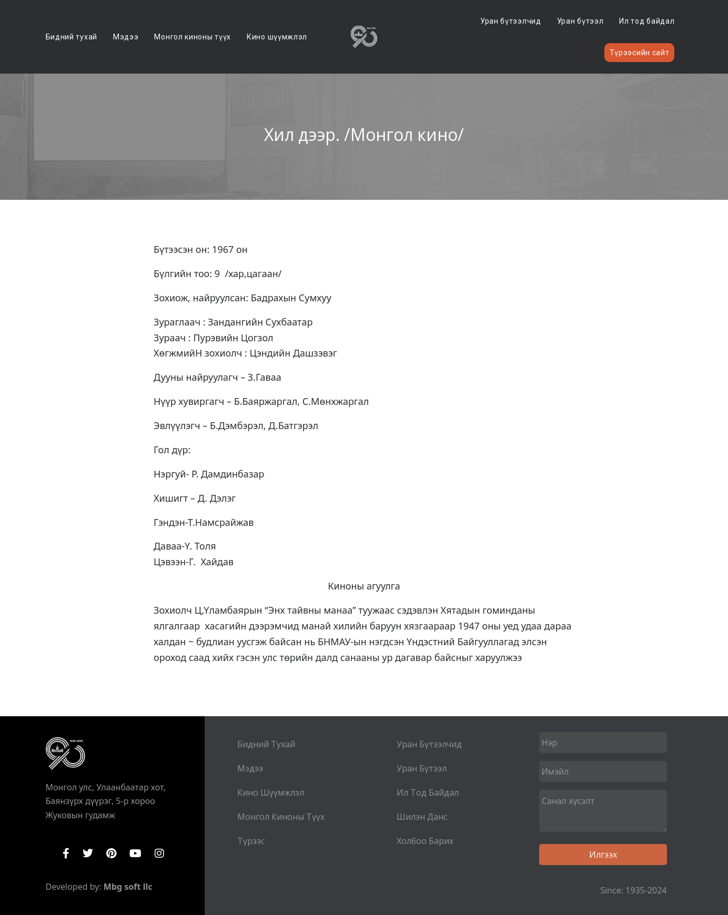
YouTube (135, 853)
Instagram (159, 853)
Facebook (66, 853)
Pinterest (111, 853)
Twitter (88, 853)
